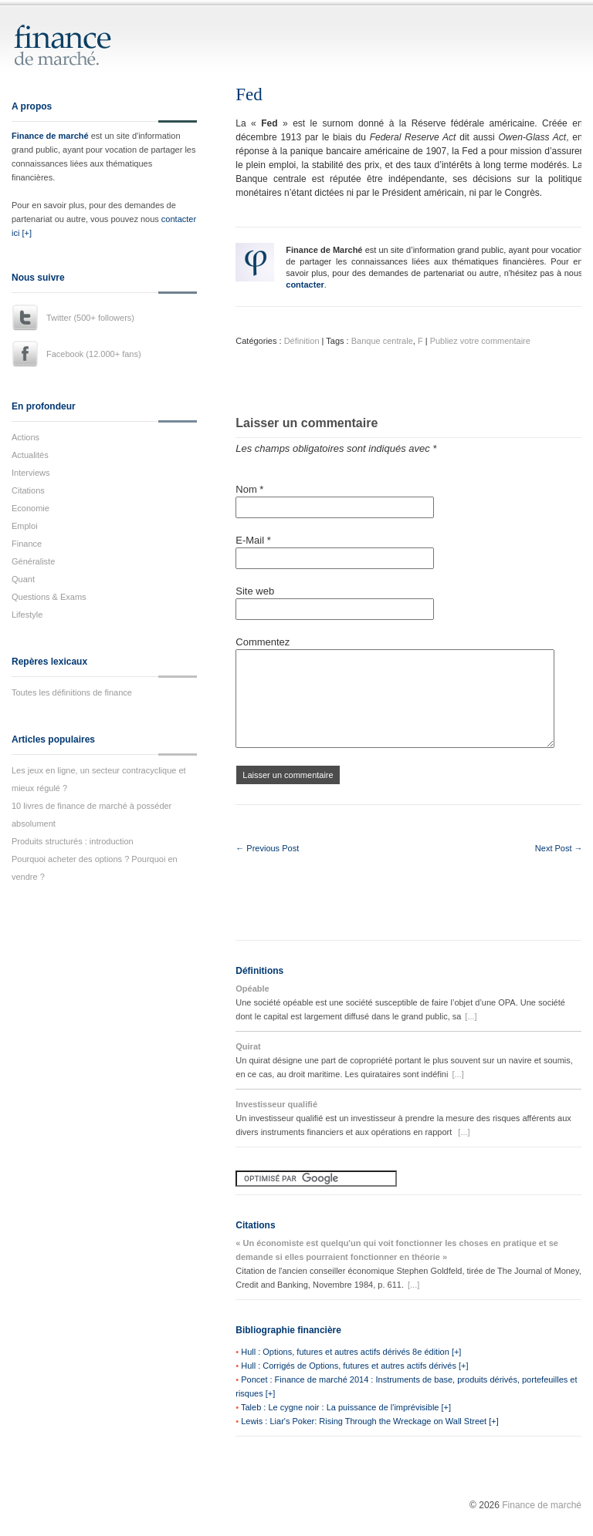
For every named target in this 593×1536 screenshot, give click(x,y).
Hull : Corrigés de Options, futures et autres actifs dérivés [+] (354, 1365)
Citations (28, 490)
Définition (302, 340)
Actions (25, 437)
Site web (255, 591)
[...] (470, 1016)
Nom (249, 489)
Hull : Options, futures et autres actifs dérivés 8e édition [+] (351, 1351)
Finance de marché (50, 135)
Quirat (248, 1046)
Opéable (252, 988)
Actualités (30, 455)
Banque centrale (382, 340)
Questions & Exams (49, 596)
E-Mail (253, 540)
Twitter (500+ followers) (90, 317)
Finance (27, 543)
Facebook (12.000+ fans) (93, 354)
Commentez (263, 642)
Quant (23, 579)
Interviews (31, 472)
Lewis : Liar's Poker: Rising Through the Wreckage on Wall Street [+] (370, 1421)
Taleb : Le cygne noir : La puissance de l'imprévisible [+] (346, 1407)
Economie (30, 508)
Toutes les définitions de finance (72, 692)
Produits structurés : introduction (73, 841)
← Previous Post (267, 848)
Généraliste (33, 561)
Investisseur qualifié (276, 1104)
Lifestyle (27, 614)
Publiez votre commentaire (480, 340)
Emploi (25, 526)
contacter (305, 284)
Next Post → (559, 848)
